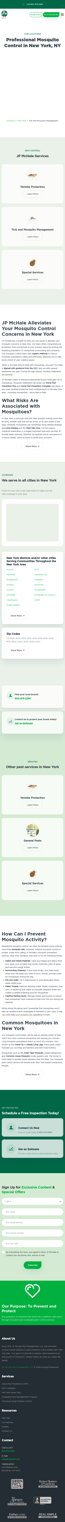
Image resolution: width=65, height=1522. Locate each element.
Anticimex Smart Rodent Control (17, 1401)
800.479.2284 (8, 1451)
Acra (36, 569)
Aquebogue (11, 600)
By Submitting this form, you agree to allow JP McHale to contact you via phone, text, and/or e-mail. (30, 1253)
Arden (37, 600)
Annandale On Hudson (44, 595)
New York (22, 121)
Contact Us (7, 1431)
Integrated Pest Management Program (19, 1397)
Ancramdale (39, 590)
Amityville (38, 585)
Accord (9, 569)
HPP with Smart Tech (11, 1392)
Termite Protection (32, 185)
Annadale (10, 595)
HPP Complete (8, 1388)
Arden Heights (13, 605)
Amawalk (38, 579)
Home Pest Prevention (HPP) (15, 1384)
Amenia (9, 585)
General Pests (32, 839)
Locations (11, 121)
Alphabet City (40, 574)
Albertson (10, 574)
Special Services (32, 271)
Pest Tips (6, 1418)
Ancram (10, 590)
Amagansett (12, 579)
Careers (5, 1427)
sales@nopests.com (11, 1459)
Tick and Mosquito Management (32, 228)
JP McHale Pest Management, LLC (17, 1367)
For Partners (7, 1422)
